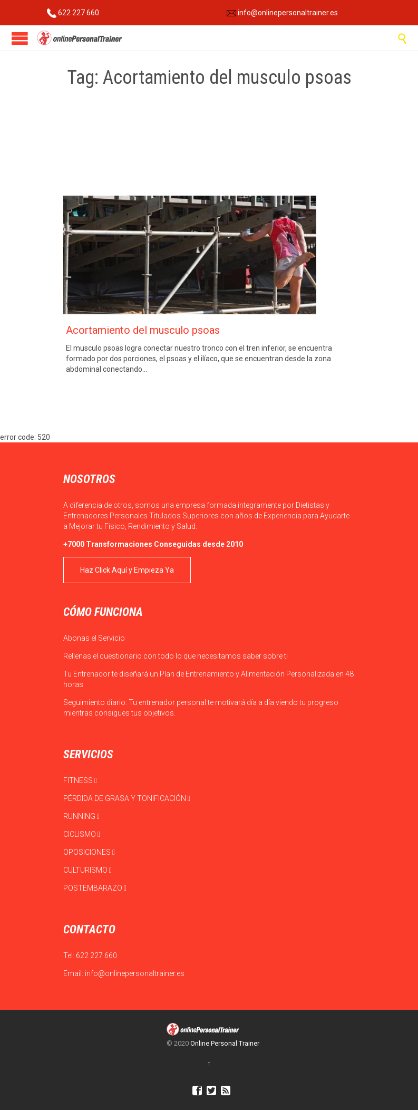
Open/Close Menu (20, 38)
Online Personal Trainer (224, 1043)
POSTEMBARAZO (95, 888)
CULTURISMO (87, 870)
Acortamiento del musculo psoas (143, 330)
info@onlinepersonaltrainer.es (282, 12)
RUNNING (81, 816)
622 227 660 (73, 12)
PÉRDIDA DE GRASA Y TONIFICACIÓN (126, 798)
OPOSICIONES (89, 852)
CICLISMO (81, 834)
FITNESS (80, 780)
